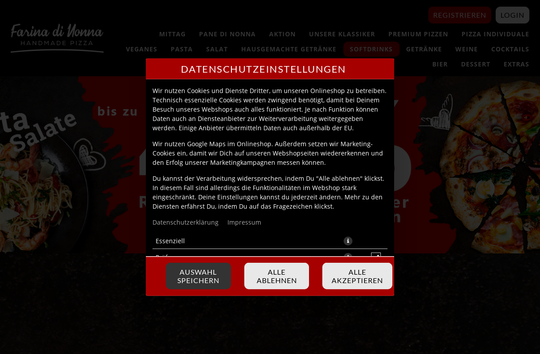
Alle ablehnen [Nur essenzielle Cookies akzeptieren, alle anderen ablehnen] (277, 276)
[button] (348, 240)
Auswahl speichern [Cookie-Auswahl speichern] (198, 276)
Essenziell (170, 240)
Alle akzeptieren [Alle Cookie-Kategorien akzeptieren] (357, 276)
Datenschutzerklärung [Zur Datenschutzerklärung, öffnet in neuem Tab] (186, 222)
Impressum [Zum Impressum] (244, 222)
